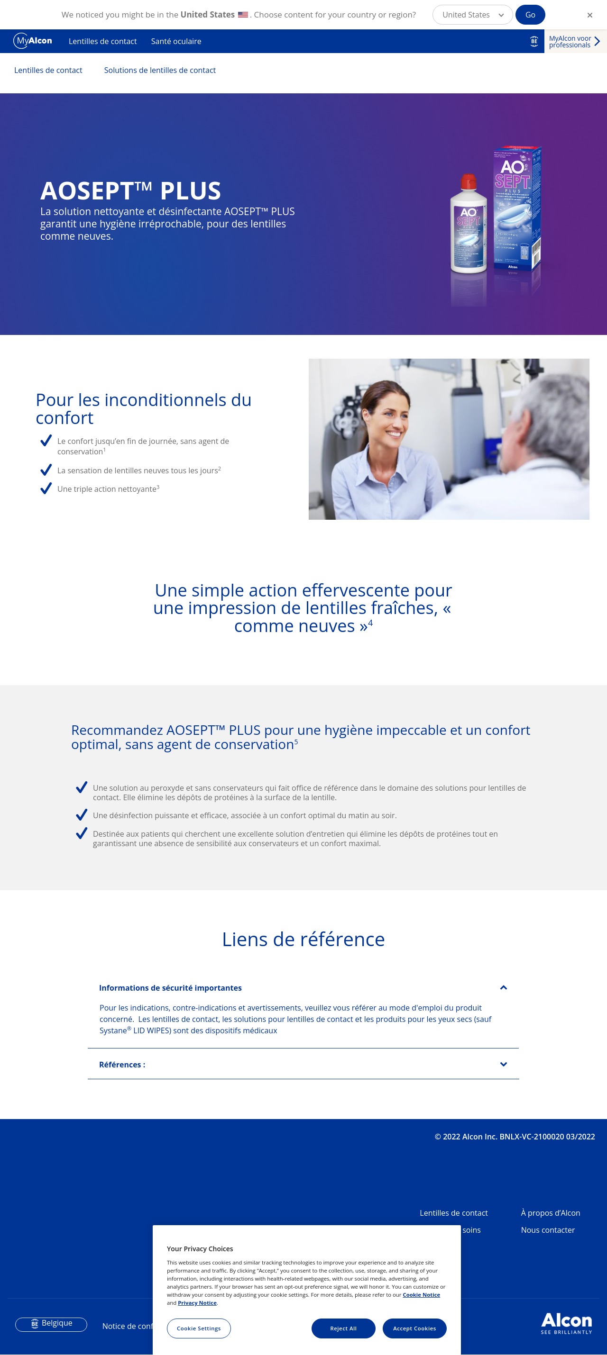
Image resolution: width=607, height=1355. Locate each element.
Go (530, 14)
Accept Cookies (414, 1328)
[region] (307, 1290)
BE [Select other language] (534, 41)
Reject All (343, 1328)
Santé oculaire (176, 41)
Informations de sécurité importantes (170, 988)
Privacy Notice (197, 1302)
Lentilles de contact (103, 41)
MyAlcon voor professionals (570, 41)
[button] (472, 15)
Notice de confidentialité (145, 1326)
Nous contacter (548, 1230)
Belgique (57, 1323)
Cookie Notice (421, 1294)
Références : (122, 1064)
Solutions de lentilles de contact (160, 70)
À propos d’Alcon (550, 1213)
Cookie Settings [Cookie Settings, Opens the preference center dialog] (199, 1328)
